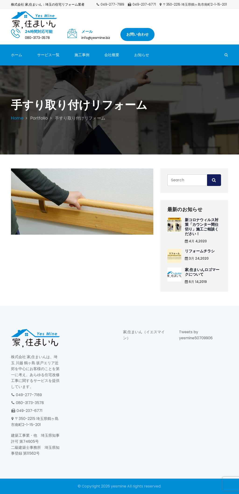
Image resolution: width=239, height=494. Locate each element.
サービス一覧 (48, 55)
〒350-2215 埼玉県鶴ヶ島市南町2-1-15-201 (193, 4)
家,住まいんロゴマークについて (202, 272)
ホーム (16, 55)
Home (17, 118)
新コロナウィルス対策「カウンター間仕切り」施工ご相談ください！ (201, 227)
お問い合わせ (137, 34)
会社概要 (111, 55)
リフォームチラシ (200, 251)
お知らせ (141, 55)
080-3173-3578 (27, 402)
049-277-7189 (110, 4)
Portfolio (39, 118)
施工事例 (81, 55)
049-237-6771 (141, 4)
